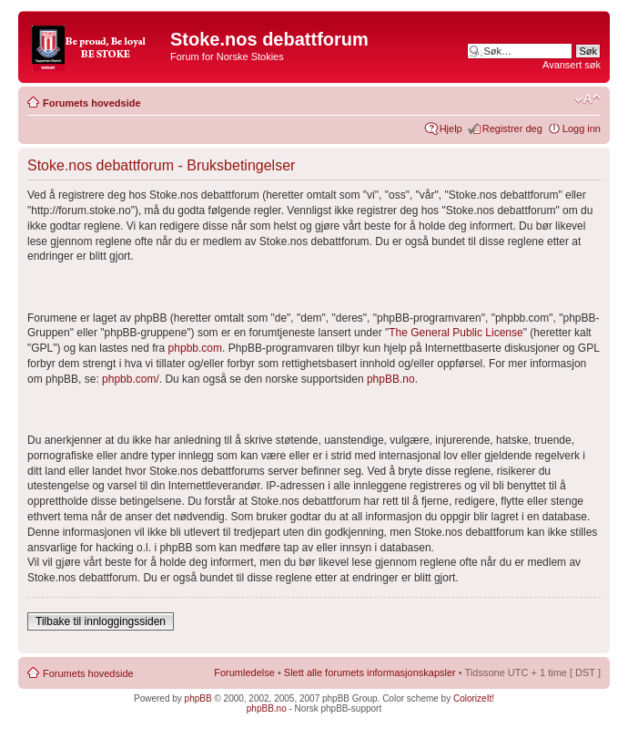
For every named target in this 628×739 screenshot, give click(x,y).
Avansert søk (571, 64)
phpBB (198, 698)
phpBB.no (391, 379)
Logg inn (581, 128)
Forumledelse (244, 672)
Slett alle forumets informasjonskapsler (370, 672)
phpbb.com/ (130, 379)
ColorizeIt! (473, 698)
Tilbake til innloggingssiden (100, 621)
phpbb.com (195, 348)
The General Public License (455, 332)
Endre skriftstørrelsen (587, 99)
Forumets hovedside (92, 103)
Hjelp (451, 128)
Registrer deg (512, 128)
